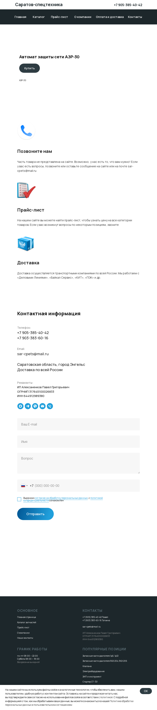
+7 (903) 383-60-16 (92, 620)
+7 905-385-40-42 (128, 5)
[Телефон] (50, 406)
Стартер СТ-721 (90, 681)
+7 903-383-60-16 (32, 337)
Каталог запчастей (26, 622)
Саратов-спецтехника (39, 4)
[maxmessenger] (20, 406)
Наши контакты (25, 637)
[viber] (35, 406)
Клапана (87, 666)
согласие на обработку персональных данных (61, 498)
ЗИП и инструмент (92, 676)
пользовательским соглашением (53, 705)
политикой (106, 697)
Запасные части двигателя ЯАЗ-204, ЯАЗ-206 (105, 660)
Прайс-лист (23, 627)
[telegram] (28, 406)
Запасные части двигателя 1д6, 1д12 (100, 655)
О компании (23, 632)
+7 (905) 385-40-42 (92, 617)
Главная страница (26, 617)
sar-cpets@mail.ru (33, 353)
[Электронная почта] (42, 406)
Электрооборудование (93, 671)
